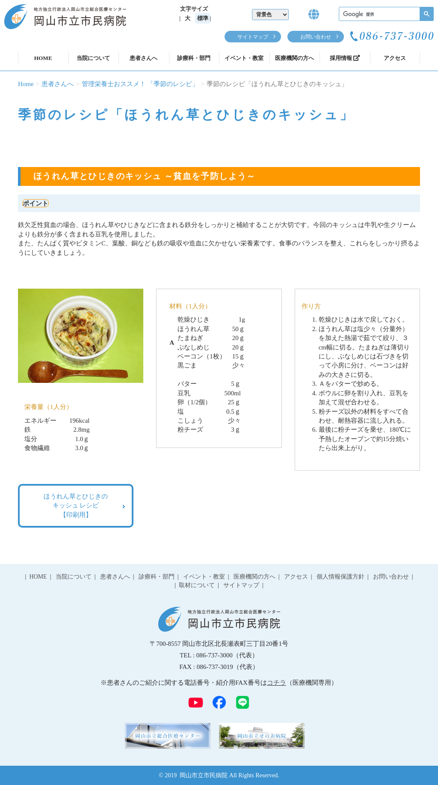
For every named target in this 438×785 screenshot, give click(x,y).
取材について (197, 585)
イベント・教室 (244, 58)
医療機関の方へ (294, 58)
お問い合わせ (315, 37)
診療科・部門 (193, 58)
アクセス (395, 58)
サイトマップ (252, 37)
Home (26, 84)
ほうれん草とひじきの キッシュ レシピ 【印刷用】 (76, 505)
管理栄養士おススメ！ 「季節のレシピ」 (140, 84)
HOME (43, 58)
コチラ (276, 682)
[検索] (385, 14)
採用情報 (345, 58)
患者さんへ (143, 58)
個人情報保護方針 (340, 576)
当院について (93, 58)
